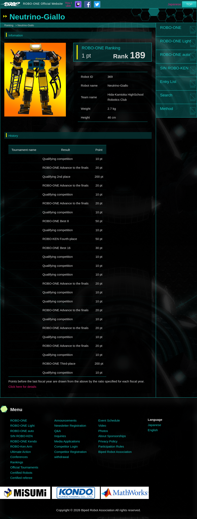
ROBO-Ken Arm (21, 446)
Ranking (8, 25)
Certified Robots (21, 472)
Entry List (168, 81)
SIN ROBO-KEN (174, 68)
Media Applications (67, 441)
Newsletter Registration (70, 425)
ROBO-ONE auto (175, 54)
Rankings (16, 462)
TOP (189, 4)
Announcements (65, 420)
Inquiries (60, 436)
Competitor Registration (70, 451)
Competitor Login (66, 446)
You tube (68, 4)
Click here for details (22, 386)
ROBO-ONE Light (175, 41)
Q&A (57, 431)
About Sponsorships (112, 436)
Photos (103, 431)
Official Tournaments (24, 467)
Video (102, 425)
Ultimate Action (20, 451)
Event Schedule (109, 420)
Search (166, 95)
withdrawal (61, 457)
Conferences (19, 457)
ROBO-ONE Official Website (43, 3)
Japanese (174, 4)
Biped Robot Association (115, 451)
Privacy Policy (107, 441)
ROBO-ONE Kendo (23, 441)
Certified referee (21, 477)
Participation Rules (111, 446)
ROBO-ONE (170, 27)
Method (166, 108)
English (153, 430)
